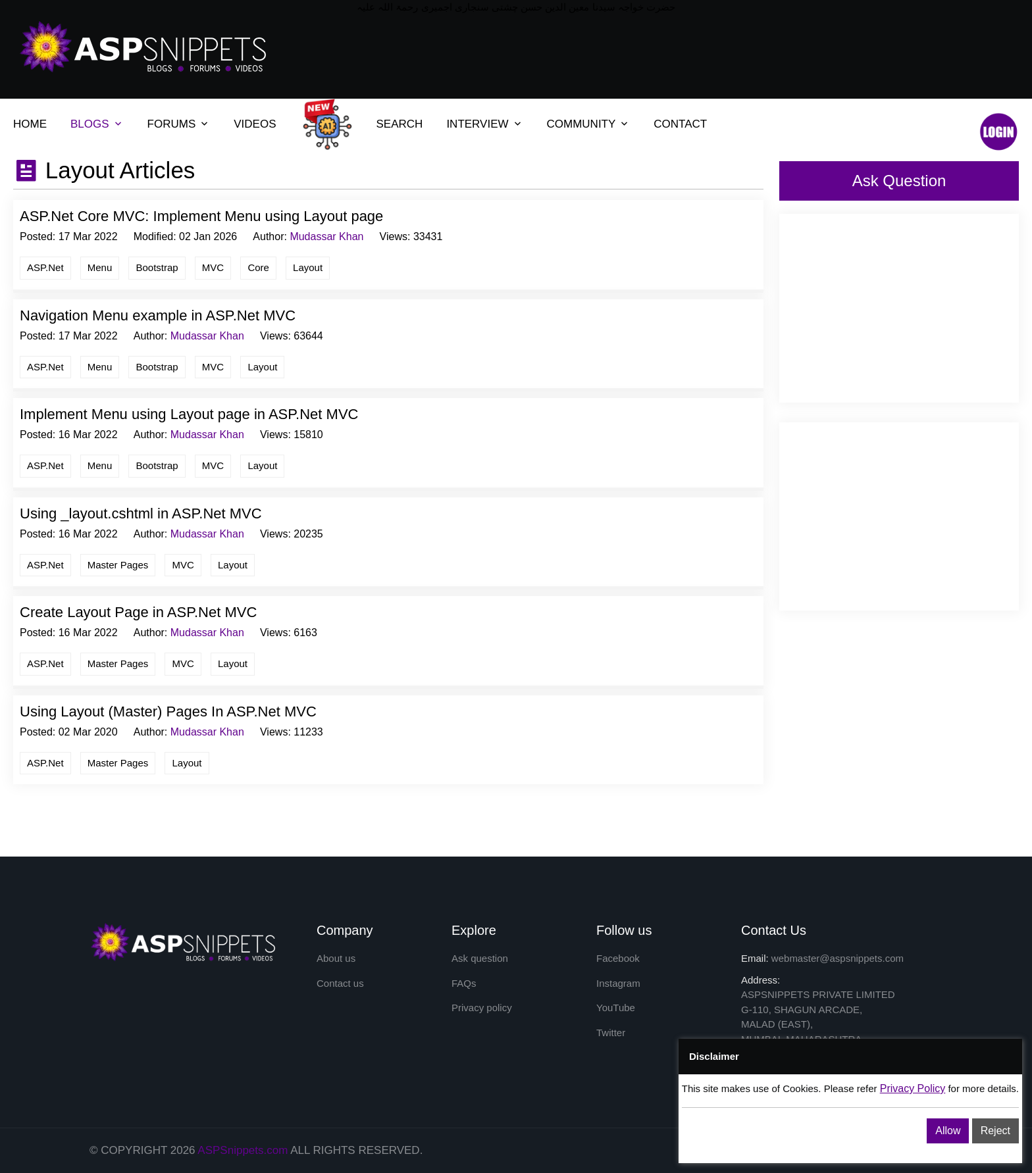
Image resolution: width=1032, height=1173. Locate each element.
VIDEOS (255, 124)
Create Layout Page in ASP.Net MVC (138, 612)
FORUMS (171, 124)
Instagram (618, 983)
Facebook (618, 958)
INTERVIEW (477, 124)
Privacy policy (482, 1007)
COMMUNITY (581, 124)
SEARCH (399, 124)
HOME (30, 124)
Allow (947, 1130)
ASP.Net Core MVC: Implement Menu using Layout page (201, 216)
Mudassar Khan (326, 236)
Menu (100, 267)
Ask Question (899, 180)
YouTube (615, 1007)
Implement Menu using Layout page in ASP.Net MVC (189, 414)
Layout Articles (117, 170)
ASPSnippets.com (242, 1150)
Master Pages (118, 564)
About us (336, 958)
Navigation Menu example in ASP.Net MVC (158, 315)
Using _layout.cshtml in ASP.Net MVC (141, 513)
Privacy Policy (913, 1088)
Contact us (340, 983)
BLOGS (89, 124)
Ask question (480, 958)
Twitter (610, 1032)
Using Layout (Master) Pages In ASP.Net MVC (168, 711)
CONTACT (680, 124)
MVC (213, 267)
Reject (995, 1130)
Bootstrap (157, 267)
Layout (307, 267)
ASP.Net (45, 267)
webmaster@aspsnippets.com (837, 958)
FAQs (464, 983)
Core (258, 267)
